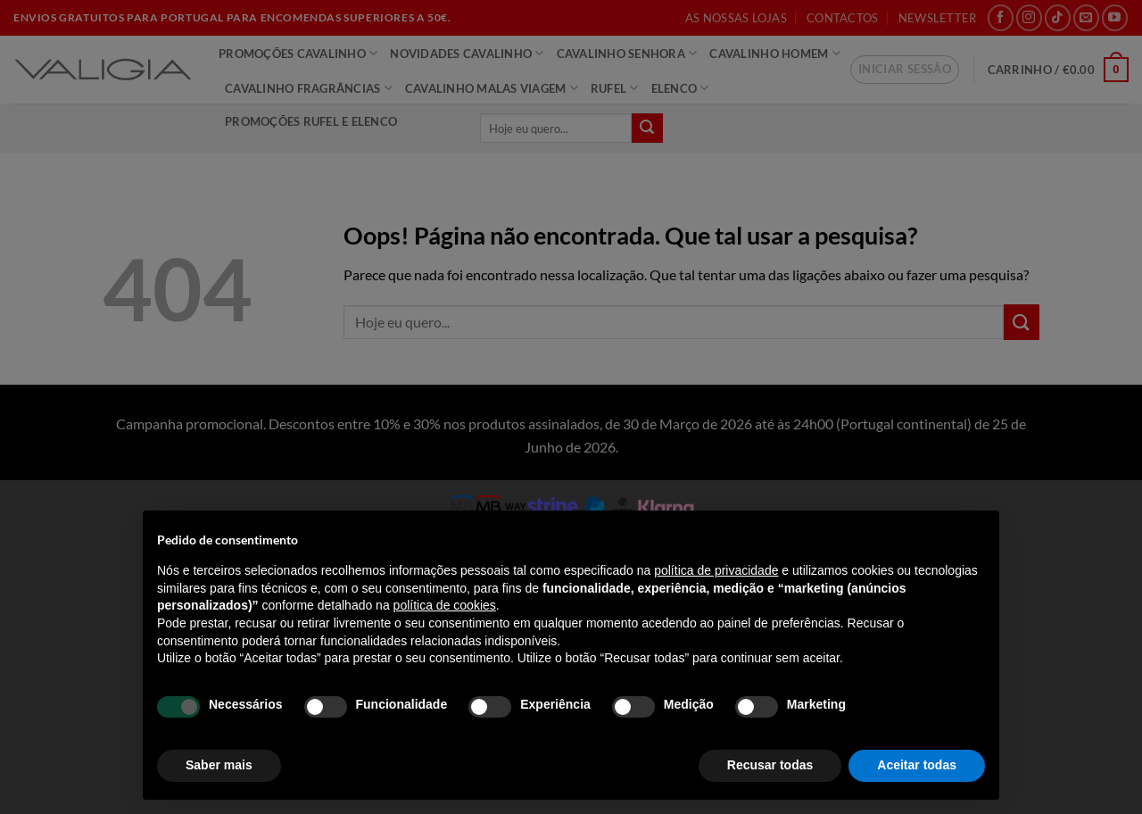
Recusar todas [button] (770, 765)
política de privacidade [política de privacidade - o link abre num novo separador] (716, 570)
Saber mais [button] (219, 765)
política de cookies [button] (444, 605)
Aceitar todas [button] (916, 765)
